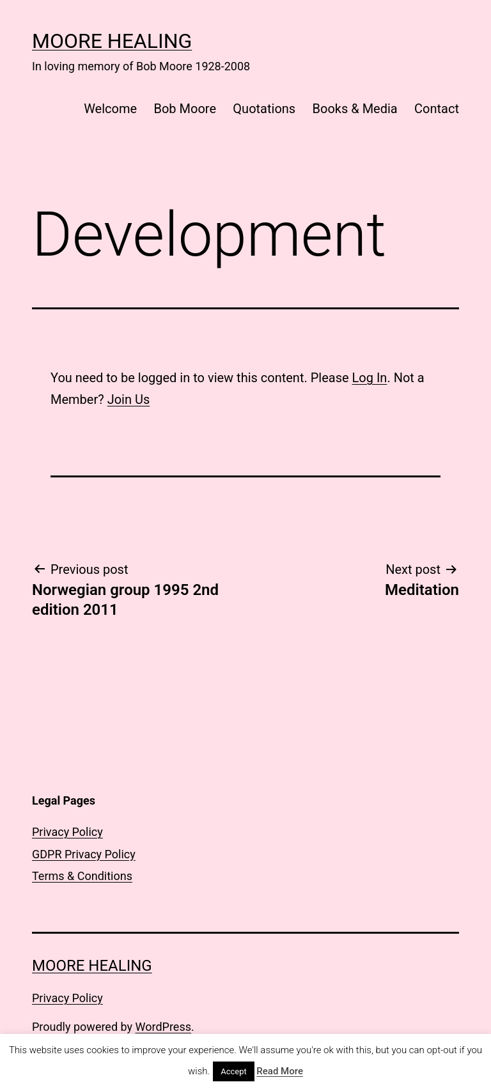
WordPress (163, 1026)
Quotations (264, 108)
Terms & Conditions (82, 876)
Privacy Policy (67, 831)
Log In (369, 377)
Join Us (128, 399)
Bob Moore (184, 108)
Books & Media (355, 108)
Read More (279, 1071)
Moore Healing (112, 41)
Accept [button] (234, 1071)
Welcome (110, 108)
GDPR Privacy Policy (84, 854)
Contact (436, 108)
